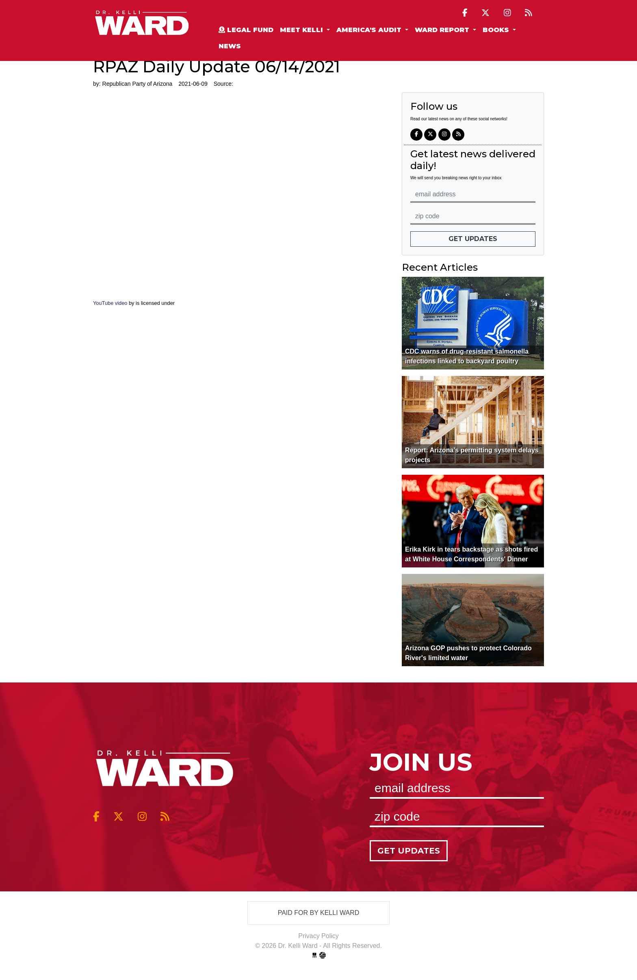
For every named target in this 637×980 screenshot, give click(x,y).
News (230, 46)
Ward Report (443, 30)
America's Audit (369, 30)
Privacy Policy (318, 935)
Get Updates (472, 239)
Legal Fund (246, 30)
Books (497, 30)
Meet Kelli (302, 30)
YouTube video (111, 303)
